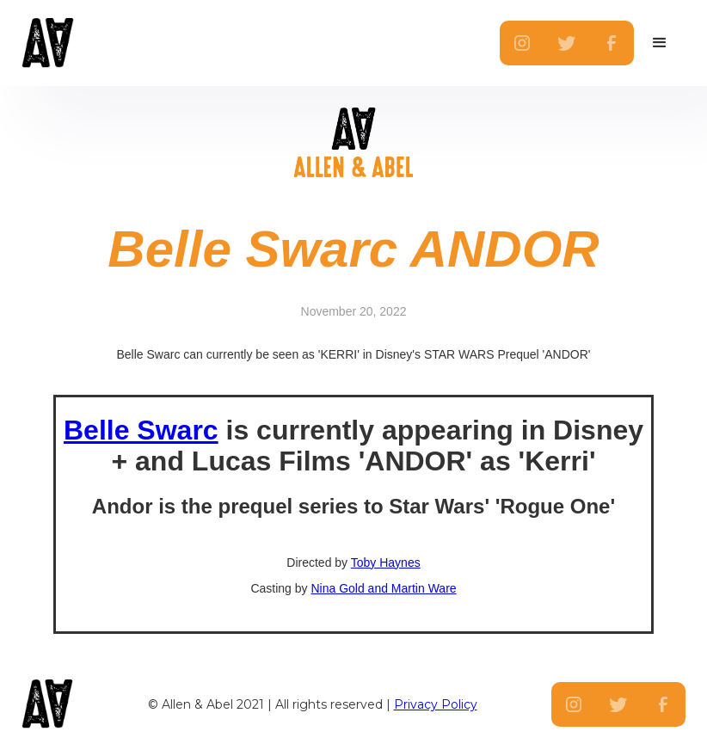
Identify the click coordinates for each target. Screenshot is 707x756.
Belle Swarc (141, 430)
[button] (659, 43)
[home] (88, 43)
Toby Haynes (386, 562)
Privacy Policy (435, 704)
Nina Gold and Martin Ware (383, 588)
